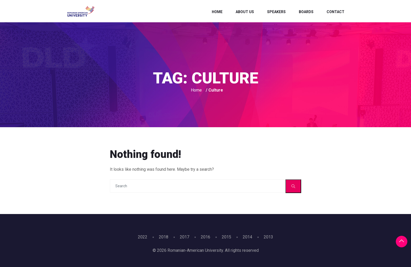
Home (217, 12)
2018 (163, 236)
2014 (247, 236)
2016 (205, 236)
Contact (335, 12)
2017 (184, 236)
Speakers (276, 12)
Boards (306, 12)
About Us (245, 12)
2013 (268, 236)
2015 (226, 236)
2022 (142, 236)
